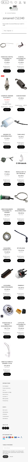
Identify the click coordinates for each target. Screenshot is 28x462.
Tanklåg (7, 171)
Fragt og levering (6, 388)
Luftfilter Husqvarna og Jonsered (21, 324)
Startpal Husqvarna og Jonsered (21, 58)
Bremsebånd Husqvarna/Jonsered (21, 210)
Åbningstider (5, 398)
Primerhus (21, 285)
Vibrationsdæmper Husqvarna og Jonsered (7, 211)
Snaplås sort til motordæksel (21, 172)
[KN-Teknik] (14, 8)
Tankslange (21, 134)
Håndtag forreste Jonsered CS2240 (7, 362)
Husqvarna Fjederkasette (7, 249)
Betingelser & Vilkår (7, 392)
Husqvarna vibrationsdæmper (7, 286)
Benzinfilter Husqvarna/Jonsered (7, 135)
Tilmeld (5, 456)
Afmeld (11, 456)
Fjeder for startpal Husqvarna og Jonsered (7, 58)
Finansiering (5, 400)
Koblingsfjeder (21, 95)
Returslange (21, 248)
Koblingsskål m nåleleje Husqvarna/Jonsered (7, 324)
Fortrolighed (5, 386)
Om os (4, 390)
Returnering (5, 394)
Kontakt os (5, 396)
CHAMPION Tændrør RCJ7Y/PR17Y (7, 96)
